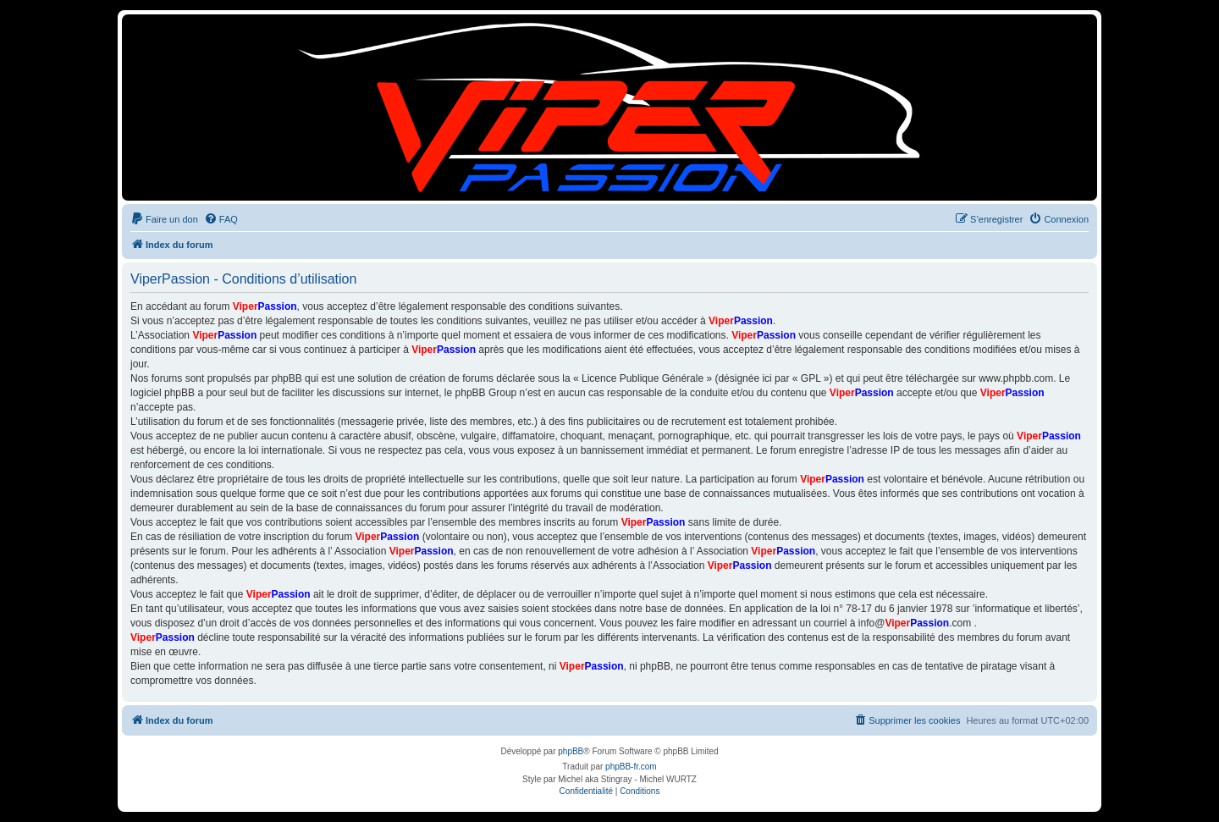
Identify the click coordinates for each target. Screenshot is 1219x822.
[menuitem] (164, 219)
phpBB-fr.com (631, 766)
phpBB (570, 751)
